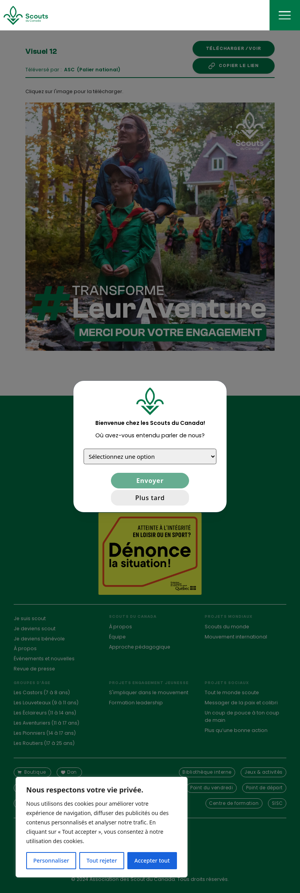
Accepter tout (152, 860)
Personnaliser (51, 860)
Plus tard (149, 497)
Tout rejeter (102, 860)
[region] (102, 827)
